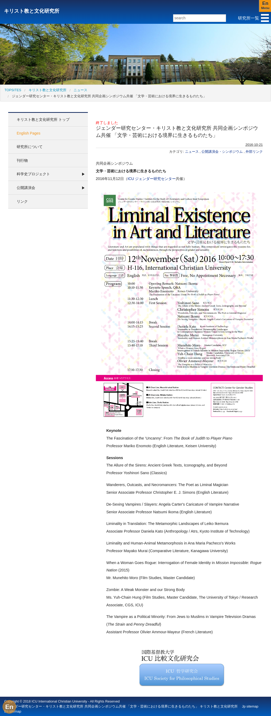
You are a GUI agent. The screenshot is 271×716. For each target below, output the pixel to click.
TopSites (12, 90)
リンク (22, 201)
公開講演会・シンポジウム (222, 152)
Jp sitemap (250, 706)
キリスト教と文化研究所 (31, 11)
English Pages (28, 133)
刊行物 (22, 160)
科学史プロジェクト (33, 174)
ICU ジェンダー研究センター (152, 179)
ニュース (80, 90)
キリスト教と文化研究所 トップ (43, 119)
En (9, 706)
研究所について (30, 147)
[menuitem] (12, 90)
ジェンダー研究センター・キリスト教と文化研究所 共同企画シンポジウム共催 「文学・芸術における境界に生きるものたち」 (109, 96)
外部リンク (254, 152)
